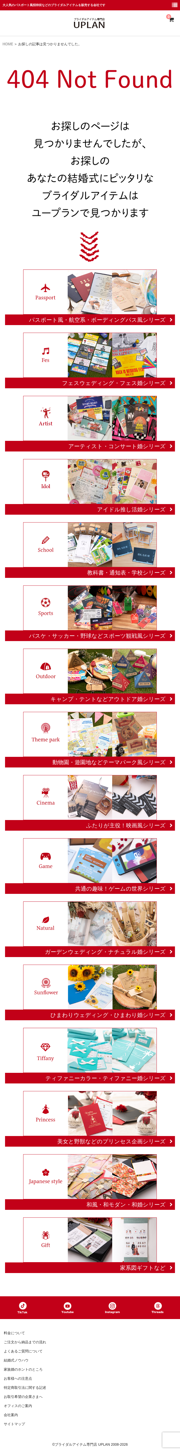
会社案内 (11, 1415)
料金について (14, 1333)
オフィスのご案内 (18, 1406)
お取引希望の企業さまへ (23, 1397)
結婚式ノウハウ (16, 1360)
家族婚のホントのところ (23, 1369)
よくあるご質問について (23, 1351)
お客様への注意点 (18, 1378)
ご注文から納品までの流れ (25, 1342)
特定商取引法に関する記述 (25, 1388)
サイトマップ (14, 1424)
